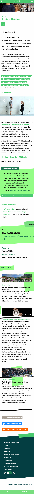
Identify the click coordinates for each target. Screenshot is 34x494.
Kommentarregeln (10, 463)
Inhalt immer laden (25, 196)
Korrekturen (8, 460)
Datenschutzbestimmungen (19, 190)
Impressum (7, 457)
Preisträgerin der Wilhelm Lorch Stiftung (15, 124)
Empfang (7, 448)
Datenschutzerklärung (11, 454)
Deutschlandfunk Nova (11, 442)
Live (8, 492)
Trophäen (7, 451)
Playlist (25, 492)
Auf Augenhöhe (8, 209)
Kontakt (6, 445)
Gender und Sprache (11, 466)
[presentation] (4, 99)
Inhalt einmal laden (9, 196)
